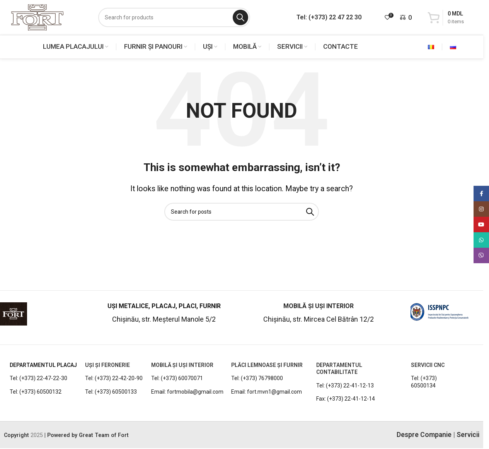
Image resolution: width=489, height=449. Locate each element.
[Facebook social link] (481, 193)
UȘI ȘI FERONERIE (107, 365)
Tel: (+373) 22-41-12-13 (345, 385)
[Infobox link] (43, 316)
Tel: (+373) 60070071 (177, 378)
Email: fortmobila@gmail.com (187, 392)
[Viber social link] (481, 255)
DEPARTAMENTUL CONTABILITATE (339, 368)
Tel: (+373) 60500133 (111, 392)
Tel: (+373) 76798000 (257, 378)
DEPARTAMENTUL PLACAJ (43, 365)
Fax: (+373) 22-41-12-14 (345, 399)
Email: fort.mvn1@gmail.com (266, 392)
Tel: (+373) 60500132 (35, 392)
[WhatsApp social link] (481, 240)
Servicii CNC (428, 365)
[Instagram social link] (481, 209)
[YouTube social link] (481, 224)
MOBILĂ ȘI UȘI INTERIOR (182, 365)
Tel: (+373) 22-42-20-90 (114, 378)
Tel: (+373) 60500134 (424, 381)
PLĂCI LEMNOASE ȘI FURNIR (267, 365)
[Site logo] (37, 17)
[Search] (174, 17)
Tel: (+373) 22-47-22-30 (38, 378)
